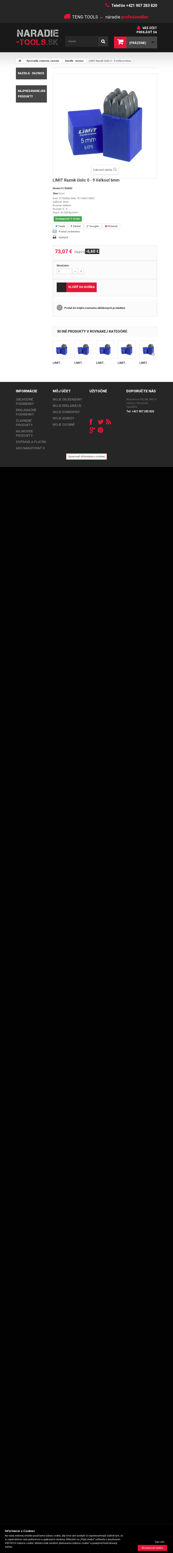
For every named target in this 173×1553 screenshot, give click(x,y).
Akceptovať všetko (152, 1547)
